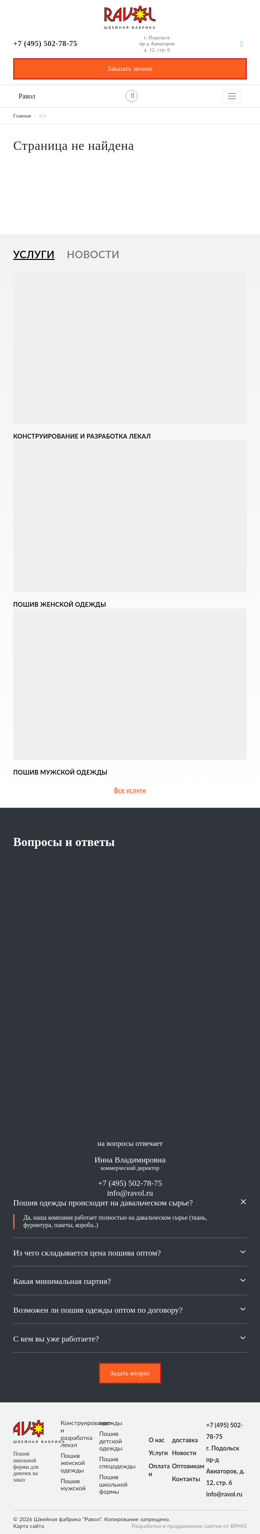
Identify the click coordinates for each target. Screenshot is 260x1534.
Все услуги (130, 790)
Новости (180, 1453)
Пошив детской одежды (111, 1441)
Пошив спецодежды (115, 1462)
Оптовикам (180, 1466)
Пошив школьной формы (113, 1484)
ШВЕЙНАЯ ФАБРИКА (130, 27)
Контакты (180, 1479)
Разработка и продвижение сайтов (177, 1525)
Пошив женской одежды (73, 1463)
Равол (27, 96)
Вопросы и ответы (64, 842)
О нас (157, 1440)
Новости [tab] (93, 254)
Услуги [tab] (34, 254)
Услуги (157, 1453)
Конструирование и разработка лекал (77, 1433)
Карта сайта (28, 1525)
